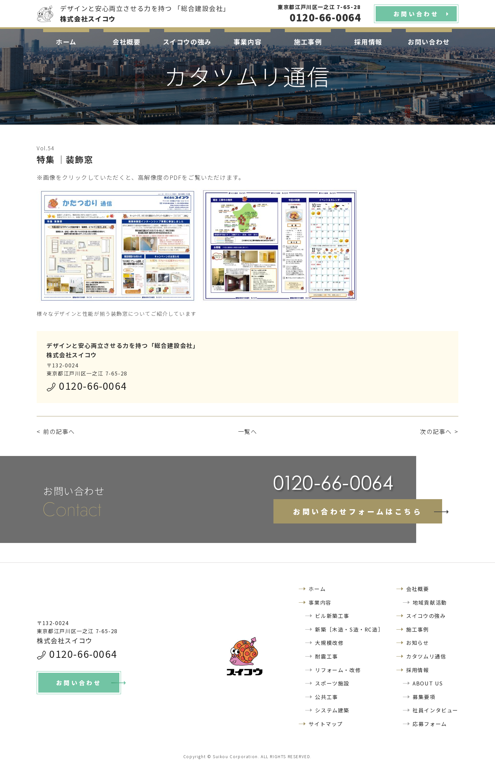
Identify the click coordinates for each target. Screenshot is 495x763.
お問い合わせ (429, 41)
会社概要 (126, 41)
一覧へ (247, 431)
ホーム (66, 41)
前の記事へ (59, 431)
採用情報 (368, 41)
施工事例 (308, 41)
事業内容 (247, 41)
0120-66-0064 (93, 385)
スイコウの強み (187, 41)
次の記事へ (436, 431)
